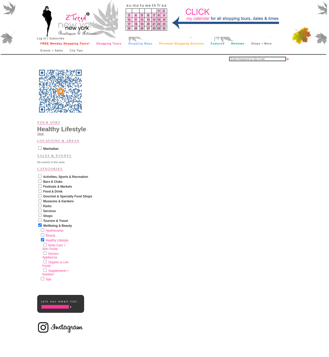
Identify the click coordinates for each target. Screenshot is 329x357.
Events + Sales (52, 50)
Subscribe (56, 38)
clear (40, 134)
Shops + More (261, 43)
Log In (42, 38)
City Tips (76, 50)
